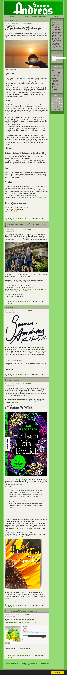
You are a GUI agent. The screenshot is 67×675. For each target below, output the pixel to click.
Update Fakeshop (55, 79)
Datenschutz (55, 44)
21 (54, 106)
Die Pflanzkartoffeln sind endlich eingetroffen (56, 73)
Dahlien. (54, 86)
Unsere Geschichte (55, 37)
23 (57, 106)
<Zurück (13, 663)
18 (23, 663)
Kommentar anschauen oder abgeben (17, 218)
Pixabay (14, 69)
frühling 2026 (56, 85)
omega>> (27, 664)
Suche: (54, 52)
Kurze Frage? (56, 24)
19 (26, 663)
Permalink (9, 220)
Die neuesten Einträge (56, 67)
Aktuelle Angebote (39, 16)
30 (57, 108)
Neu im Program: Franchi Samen (56, 89)
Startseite (55, 23)
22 (34, 663)
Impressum (55, 43)
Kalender (54, 95)
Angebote (28, 229)
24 (39, 663)
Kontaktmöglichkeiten (58, 32)
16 (57, 104)
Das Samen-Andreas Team (56, 34)
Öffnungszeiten (56, 26)
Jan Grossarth (15, 402)
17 (20, 663)
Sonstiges (54, 16)
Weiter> (46, 663)
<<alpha (7, 663)
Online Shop (55, 27)
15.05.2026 (57, 109)
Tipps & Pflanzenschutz (18, 16)
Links (53, 20)
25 (42, 663)
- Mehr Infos (41, 672)
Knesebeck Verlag (20, 479)
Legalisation (55, 77)
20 (28, 663)
